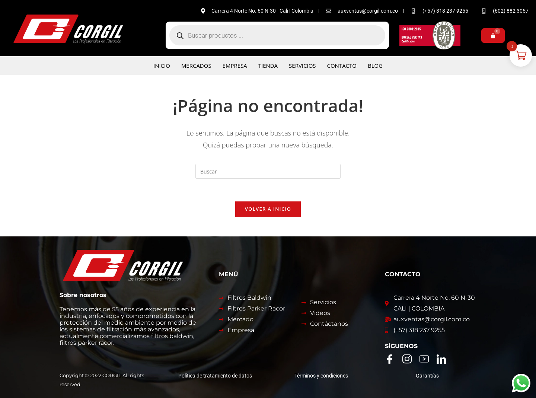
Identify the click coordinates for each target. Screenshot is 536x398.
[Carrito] (493, 35)
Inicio (161, 65)
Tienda (268, 65)
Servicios (302, 65)
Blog (375, 65)
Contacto (342, 65)
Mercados (196, 65)
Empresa (235, 65)
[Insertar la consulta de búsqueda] (268, 171)
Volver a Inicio (268, 209)
